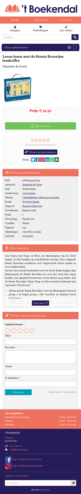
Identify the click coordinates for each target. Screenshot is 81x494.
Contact (66, 20)
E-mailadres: (12, 378)
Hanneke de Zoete (32, 185)
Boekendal (44, 489)
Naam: (8, 366)
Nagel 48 (9, 437)
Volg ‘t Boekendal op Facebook (23, 459)
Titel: (8, 336)
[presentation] (24, 402)
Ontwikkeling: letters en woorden (40, 197)
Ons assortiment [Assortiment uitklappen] (16, 47)
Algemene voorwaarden (16, 476)
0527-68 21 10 (15, 446)
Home (15, 20)
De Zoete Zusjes (30, 202)
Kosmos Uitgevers (32, 206)
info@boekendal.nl (19, 449)
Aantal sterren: (14, 324)
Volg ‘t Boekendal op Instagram (24, 465)
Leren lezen (28, 193)
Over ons (40, 20)
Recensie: (10, 347)
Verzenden (18, 392)
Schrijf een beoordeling (40, 152)
